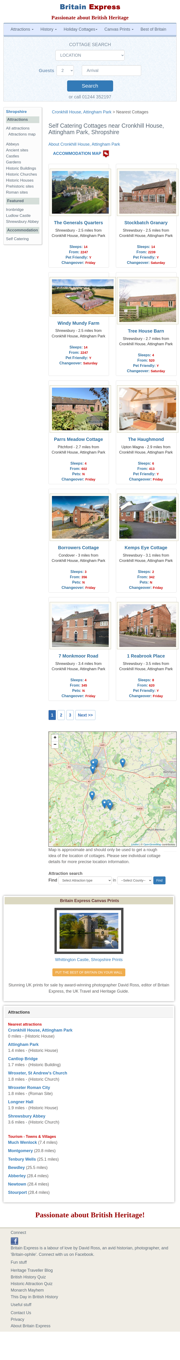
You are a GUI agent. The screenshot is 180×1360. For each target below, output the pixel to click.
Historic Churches (21, 174)
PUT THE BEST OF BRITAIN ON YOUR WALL (88, 972)
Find (53, 880)
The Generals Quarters (78, 222)
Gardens (13, 162)
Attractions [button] (22, 29)
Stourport (17, 1192)
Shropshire (16, 111)
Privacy (17, 1319)
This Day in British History (34, 1297)
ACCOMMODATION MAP (77, 153)
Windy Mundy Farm (78, 323)
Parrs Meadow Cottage (78, 439)
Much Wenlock (22, 1142)
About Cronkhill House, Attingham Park (84, 144)
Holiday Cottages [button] (80, 29)
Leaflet (135, 844)
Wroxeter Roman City (29, 1087)
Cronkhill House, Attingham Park (81, 112)
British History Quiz (28, 1277)
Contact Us (21, 1312)
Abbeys (12, 144)
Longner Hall (20, 1102)
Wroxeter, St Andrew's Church (37, 1073)
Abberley (17, 1176)
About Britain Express (31, 1326)
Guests (47, 70)
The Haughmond (146, 439)
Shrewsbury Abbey (22, 221)
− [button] (55, 744)
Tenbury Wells (22, 1159)
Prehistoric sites (20, 186)
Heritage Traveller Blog (32, 1270)
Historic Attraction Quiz (32, 1283)
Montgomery (20, 1150)
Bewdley (16, 1167)
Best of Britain (153, 29)
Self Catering (17, 239)
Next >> (85, 715)
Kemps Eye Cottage (146, 547)
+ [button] (55, 738)
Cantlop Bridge (23, 1058)
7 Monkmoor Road (78, 655)
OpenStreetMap (152, 844)
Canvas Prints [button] (119, 29)
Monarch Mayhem (27, 1290)
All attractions (18, 128)
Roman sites (17, 192)
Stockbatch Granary (146, 222)
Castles (12, 156)
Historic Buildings (21, 168)
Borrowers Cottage (78, 547)
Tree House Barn (146, 330)
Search (90, 86)
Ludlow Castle (18, 215)
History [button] (48, 29)
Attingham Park (23, 1044)
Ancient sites (17, 150)
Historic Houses (20, 180)
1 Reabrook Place (146, 655)
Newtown (17, 1184)
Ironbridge (15, 209)
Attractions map (22, 134)
